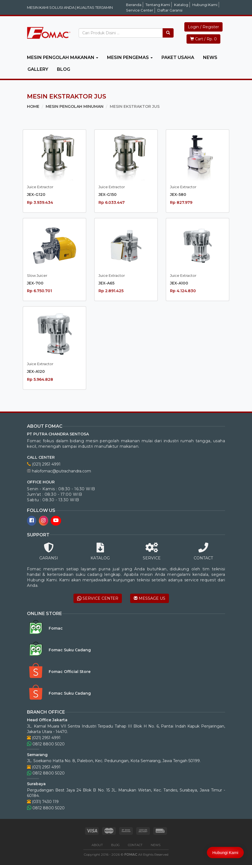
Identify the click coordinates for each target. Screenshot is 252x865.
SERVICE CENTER (97, 598)
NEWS (210, 57)
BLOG (63, 69)
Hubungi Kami (204, 4)
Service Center (139, 10)
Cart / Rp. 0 (203, 38)
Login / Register (203, 26)
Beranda (133, 4)
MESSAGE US (149, 598)
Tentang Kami (158, 4)
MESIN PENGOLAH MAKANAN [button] (62, 57)
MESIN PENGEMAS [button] (130, 57)
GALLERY (38, 69)
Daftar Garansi (169, 10)
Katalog (181, 4)
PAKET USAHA (177, 57)
